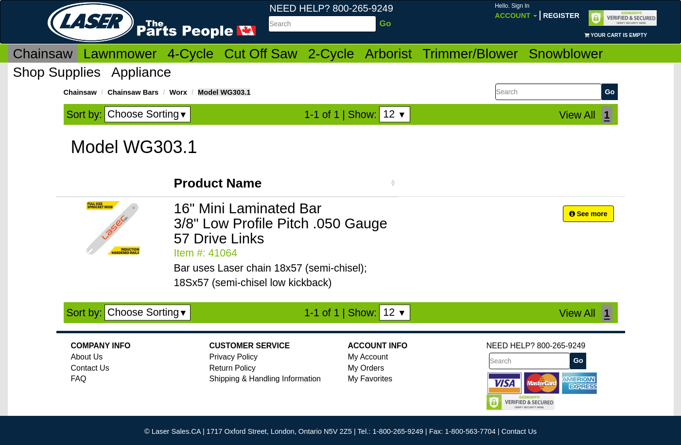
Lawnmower (120, 53)
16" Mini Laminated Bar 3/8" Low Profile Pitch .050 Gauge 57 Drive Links (280, 223)
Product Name (218, 183)
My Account (368, 357)
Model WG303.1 (224, 92)
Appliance (141, 72)
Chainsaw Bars (132, 92)
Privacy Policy (234, 357)
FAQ (79, 379)
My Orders (366, 368)
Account (516, 10)
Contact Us (90, 368)
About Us (87, 357)
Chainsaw (43, 53)
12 (394, 114)
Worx (178, 92)
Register (561, 15)
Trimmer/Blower (470, 53)
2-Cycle (331, 53)
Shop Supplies (57, 72)
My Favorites (370, 379)
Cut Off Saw (260, 53)
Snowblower (566, 53)
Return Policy (233, 368)
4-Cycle (190, 53)
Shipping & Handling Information (265, 379)
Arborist (388, 53)
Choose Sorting (147, 114)
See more (588, 214)
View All (577, 115)
